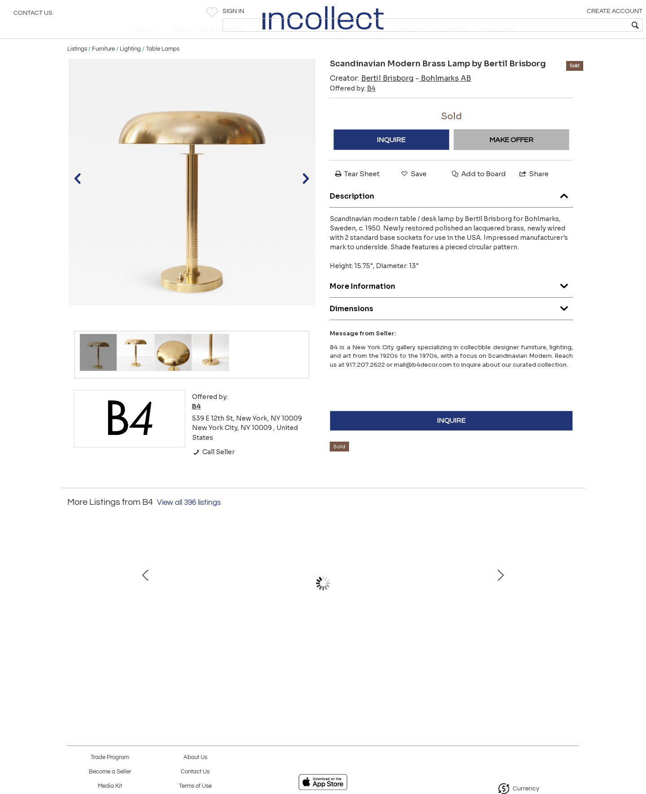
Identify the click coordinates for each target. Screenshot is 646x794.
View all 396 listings (189, 522)
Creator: (372, 98)
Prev (74, 602)
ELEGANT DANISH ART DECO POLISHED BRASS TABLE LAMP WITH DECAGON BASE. (226, 643)
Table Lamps (162, 68)
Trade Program (110, 757)
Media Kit (110, 786)
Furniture (103, 68)
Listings (77, 68)
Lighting (130, 68)
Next (572, 602)
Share (533, 193)
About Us (195, 757)
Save (413, 193)
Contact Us (32, 16)
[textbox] (574, 25)
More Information (451, 303)
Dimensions (451, 325)
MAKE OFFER (511, 159)
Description (451, 213)
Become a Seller (110, 772)
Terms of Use (195, 786)
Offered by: (352, 108)
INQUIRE (391, 159)
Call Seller (213, 471)
